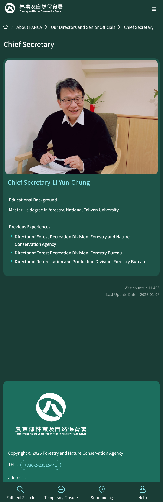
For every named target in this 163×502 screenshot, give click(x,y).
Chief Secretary (138, 27)
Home (34, 8)
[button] (154, 9)
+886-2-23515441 (40, 465)
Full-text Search (20, 493)
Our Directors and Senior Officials (83, 27)
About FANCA (29, 27)
